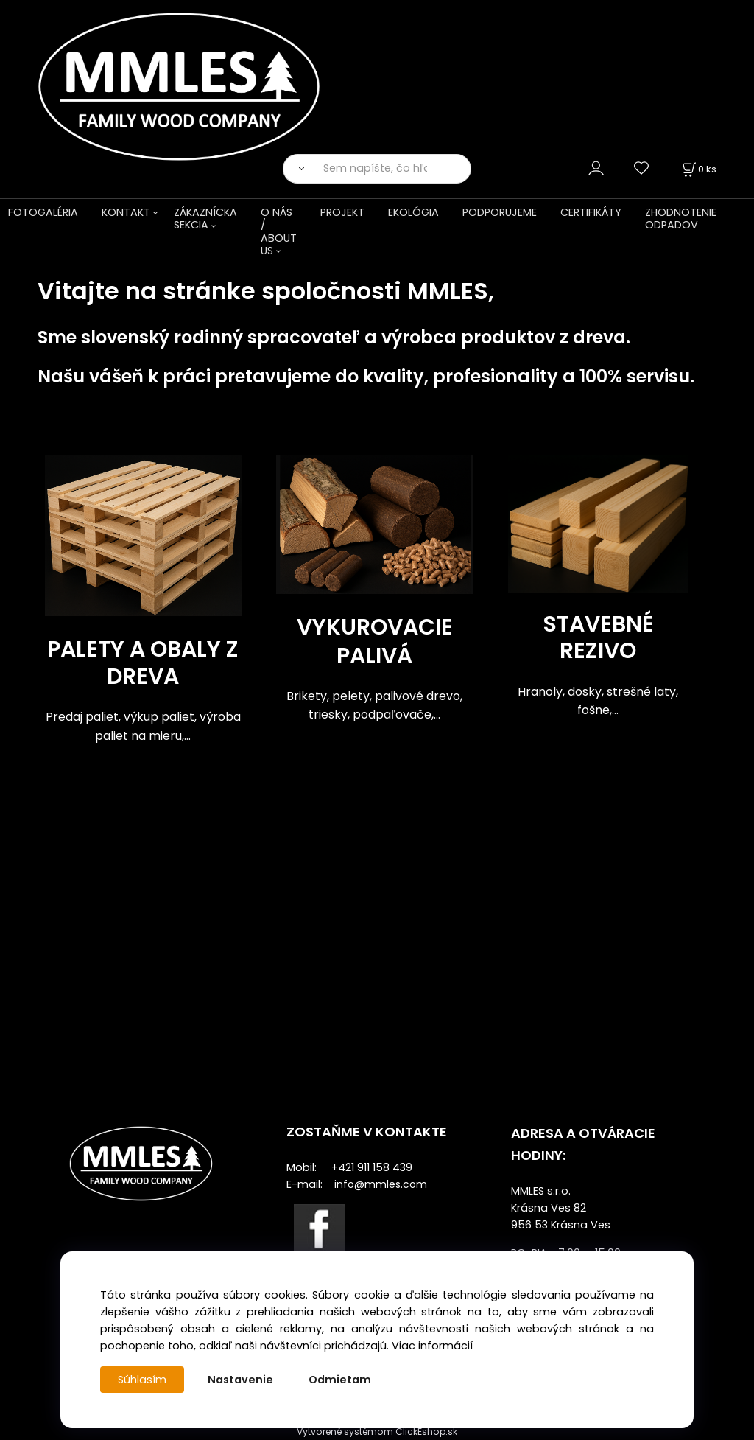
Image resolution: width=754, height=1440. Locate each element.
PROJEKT (342, 212)
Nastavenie (240, 1379)
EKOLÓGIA (413, 212)
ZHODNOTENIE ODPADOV (680, 218)
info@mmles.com (380, 1184)
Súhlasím (142, 1379)
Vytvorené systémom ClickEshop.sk (377, 1431)
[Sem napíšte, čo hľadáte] (392, 169)
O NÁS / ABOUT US (279, 231)
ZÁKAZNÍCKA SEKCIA (205, 218)
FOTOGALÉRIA (43, 212)
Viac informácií (432, 1345)
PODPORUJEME (499, 212)
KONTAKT (126, 212)
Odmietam (340, 1379)
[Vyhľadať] (298, 169)
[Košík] (698, 169)
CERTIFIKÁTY (590, 212)
